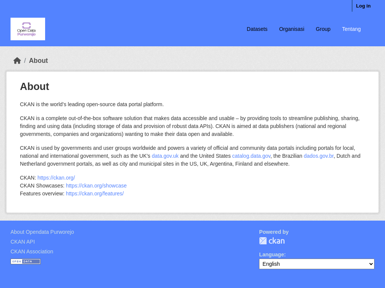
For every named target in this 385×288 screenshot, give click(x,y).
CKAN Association (32, 251)
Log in (363, 6)
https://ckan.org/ (56, 178)
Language (271, 254)
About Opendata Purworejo (42, 232)
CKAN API (23, 242)
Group (323, 29)
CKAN (272, 241)
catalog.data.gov (251, 156)
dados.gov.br (318, 156)
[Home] (17, 60)
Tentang (351, 29)
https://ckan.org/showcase (96, 186)
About (38, 60)
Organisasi (291, 29)
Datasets (257, 29)
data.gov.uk (165, 156)
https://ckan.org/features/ (95, 193)
